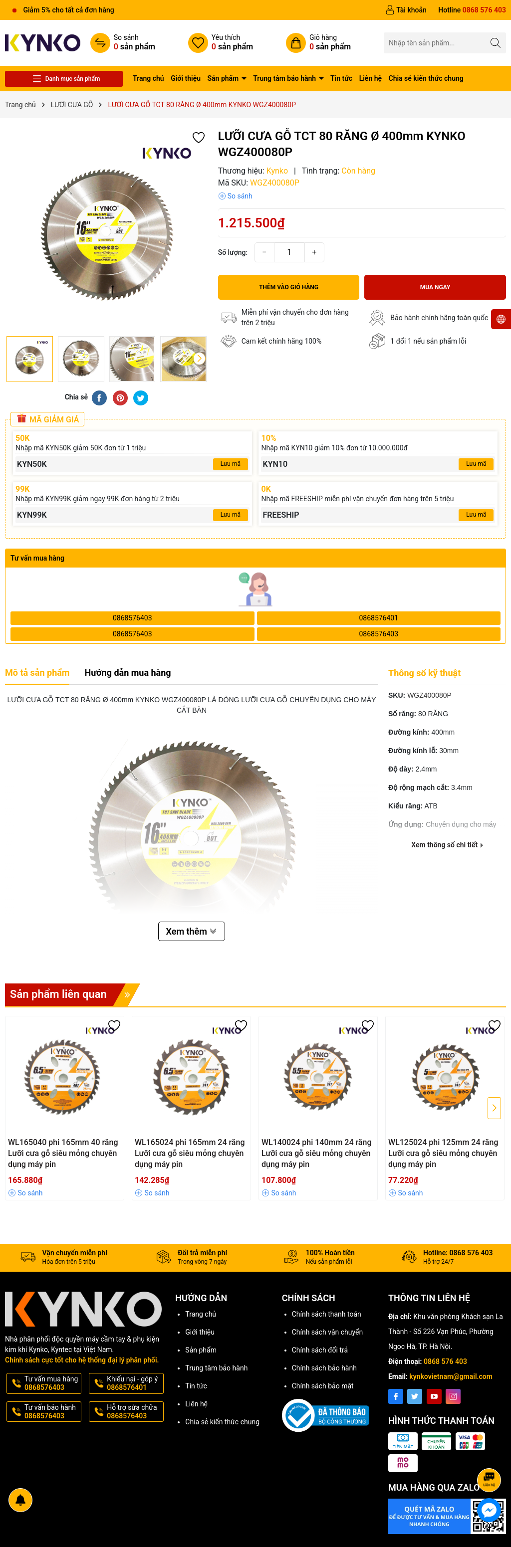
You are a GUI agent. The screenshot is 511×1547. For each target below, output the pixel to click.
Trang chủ (148, 78)
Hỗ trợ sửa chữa (134, 1411)
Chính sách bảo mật (323, 1386)
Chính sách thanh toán (326, 1314)
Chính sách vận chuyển (327, 1332)
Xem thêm (192, 931)
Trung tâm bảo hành (285, 78)
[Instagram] (453, 1396)
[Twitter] (414, 1396)
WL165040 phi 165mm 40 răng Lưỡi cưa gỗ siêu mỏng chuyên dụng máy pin (63, 1153)
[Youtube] (434, 1396)
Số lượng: (233, 252)
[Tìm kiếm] (496, 42)
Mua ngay (435, 287)
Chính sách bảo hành (324, 1368)
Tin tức (341, 78)
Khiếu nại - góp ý (134, 1383)
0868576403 (132, 618)
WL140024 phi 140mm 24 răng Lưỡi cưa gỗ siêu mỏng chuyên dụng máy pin (316, 1153)
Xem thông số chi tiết (447, 845)
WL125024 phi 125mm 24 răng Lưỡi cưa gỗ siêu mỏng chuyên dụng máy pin (443, 1153)
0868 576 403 (445, 1361)
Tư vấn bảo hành (51, 1411)
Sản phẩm (224, 78)
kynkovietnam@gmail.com (451, 1376)
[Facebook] (395, 1396)
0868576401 (378, 618)
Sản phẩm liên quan (75, 994)
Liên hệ (370, 78)
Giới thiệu (186, 78)
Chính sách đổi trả (320, 1350)
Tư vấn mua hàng (51, 1383)
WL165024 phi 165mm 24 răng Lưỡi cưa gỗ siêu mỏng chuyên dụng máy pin (190, 1153)
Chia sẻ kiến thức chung (426, 78)
